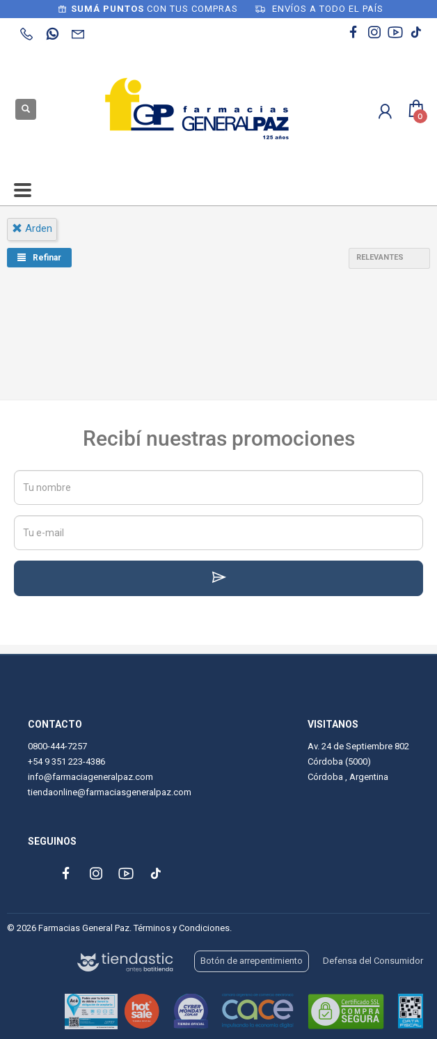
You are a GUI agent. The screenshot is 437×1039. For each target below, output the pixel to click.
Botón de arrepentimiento (251, 960)
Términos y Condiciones (182, 928)
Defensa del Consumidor (373, 960)
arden (32, 228)
